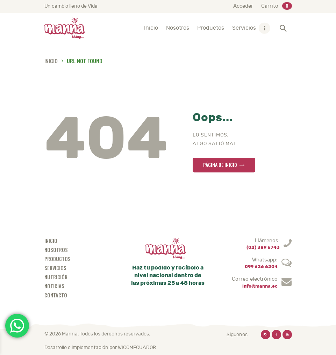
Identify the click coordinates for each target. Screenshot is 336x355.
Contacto (55, 295)
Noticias (54, 286)
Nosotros (56, 249)
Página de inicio (220, 164)
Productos (57, 258)
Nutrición (55, 277)
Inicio (51, 60)
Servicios (55, 268)
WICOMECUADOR (137, 347)
